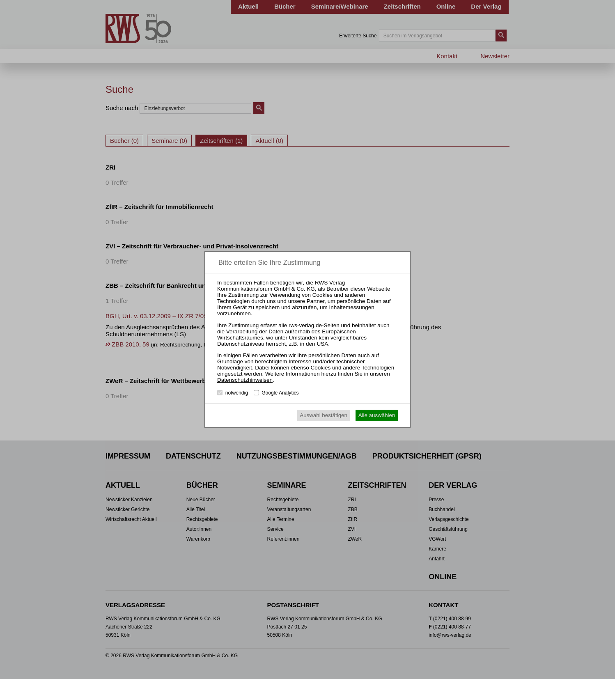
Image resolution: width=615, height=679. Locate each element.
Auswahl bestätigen (323, 415)
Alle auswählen (376, 415)
